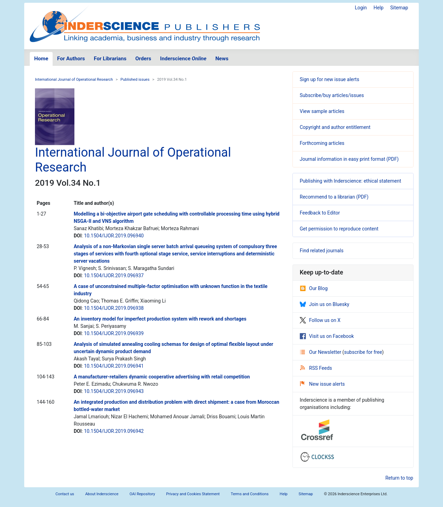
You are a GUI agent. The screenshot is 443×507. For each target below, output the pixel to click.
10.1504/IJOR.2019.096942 (114, 431)
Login (361, 7)
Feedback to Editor (320, 213)
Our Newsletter (321, 352)
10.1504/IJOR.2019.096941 (114, 366)
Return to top (399, 478)
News (221, 58)
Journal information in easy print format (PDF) (349, 159)
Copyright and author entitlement (335, 127)
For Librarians (110, 58)
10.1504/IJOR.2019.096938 (114, 308)
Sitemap (399, 7)
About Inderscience (101, 494)
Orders (143, 58)
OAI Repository (142, 494)
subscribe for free (363, 352)
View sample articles (322, 111)
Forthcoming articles (322, 143)
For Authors (71, 58)
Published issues (135, 79)
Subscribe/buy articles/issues (332, 95)
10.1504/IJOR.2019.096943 (114, 391)
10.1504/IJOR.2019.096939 (114, 333)
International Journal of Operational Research (74, 79)
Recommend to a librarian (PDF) (334, 197)
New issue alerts (322, 384)
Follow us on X (320, 320)
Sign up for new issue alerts (329, 79)
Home (41, 58)
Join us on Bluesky (324, 304)
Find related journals (321, 250)
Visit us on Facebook (327, 336)
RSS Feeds (316, 368)
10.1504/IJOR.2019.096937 (114, 275)
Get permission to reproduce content (339, 228)
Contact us (64, 494)
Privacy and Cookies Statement (193, 494)
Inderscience (183, 58)
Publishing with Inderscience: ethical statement (350, 181)
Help (378, 7)
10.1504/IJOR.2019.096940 (114, 235)
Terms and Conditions (250, 494)
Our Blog (314, 288)
